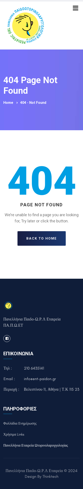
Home (8, 103)
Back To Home (41, 238)
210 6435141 (34, 368)
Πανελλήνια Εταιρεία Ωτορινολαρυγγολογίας (35, 445)
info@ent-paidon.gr (40, 378)
